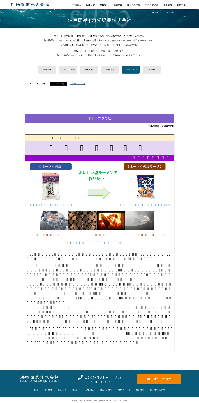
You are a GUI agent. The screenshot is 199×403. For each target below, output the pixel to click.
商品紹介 (104, 5)
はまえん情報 (133, 5)
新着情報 (47, 69)
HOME (155, 12)
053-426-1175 (103, 377)
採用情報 (167, 5)
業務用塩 (89, 69)
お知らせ (90, 5)
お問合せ (181, 5)
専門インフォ (151, 5)
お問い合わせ (161, 379)
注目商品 (117, 5)
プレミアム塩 (168, 12)
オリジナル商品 (68, 69)
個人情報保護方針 (158, 390)
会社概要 (76, 5)
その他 (152, 69)
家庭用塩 (110, 69)
